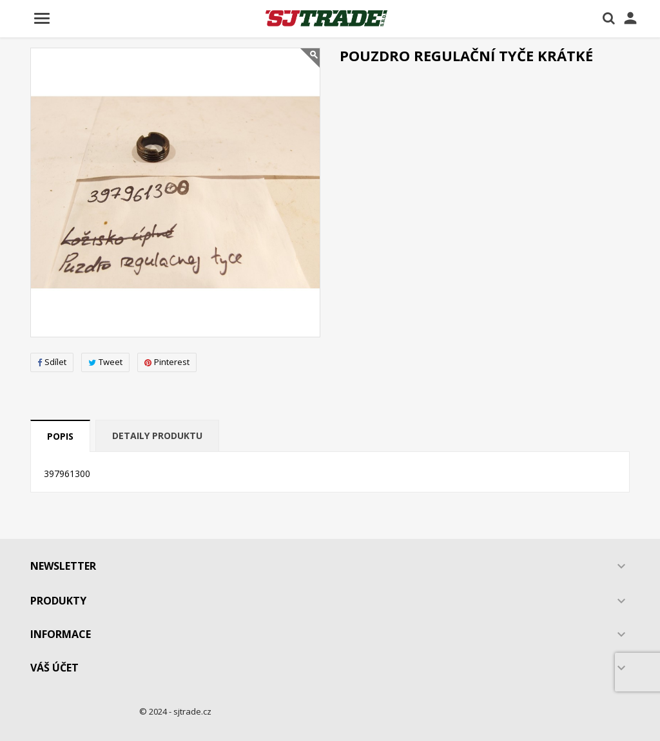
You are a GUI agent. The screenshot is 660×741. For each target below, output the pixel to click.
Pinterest (166, 362)
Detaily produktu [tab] (157, 435)
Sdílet (51, 362)
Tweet (105, 362)
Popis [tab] (60, 436)
